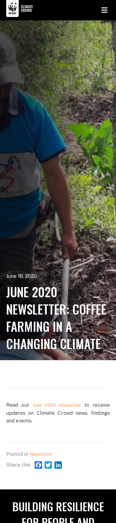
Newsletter (40, 454)
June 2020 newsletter (57, 405)
